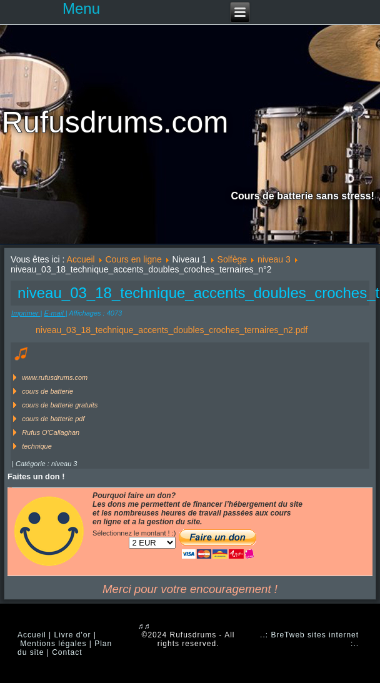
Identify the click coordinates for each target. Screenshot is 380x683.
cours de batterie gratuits (60, 405)
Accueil (81, 259)
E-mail (54, 313)
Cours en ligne (134, 259)
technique (37, 446)
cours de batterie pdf (53, 418)
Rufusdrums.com (114, 122)
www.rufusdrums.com (55, 377)
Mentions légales (53, 643)
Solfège (232, 259)
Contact (67, 652)
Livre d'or (72, 635)
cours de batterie (47, 391)
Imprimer (25, 313)
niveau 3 (274, 259)
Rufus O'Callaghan (50, 432)
